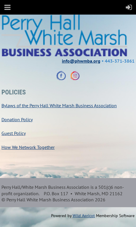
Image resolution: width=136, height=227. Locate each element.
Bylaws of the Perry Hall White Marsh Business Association (59, 105)
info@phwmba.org (81, 61)
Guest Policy (13, 133)
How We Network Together (28, 147)
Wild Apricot (84, 215)
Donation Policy (17, 119)
